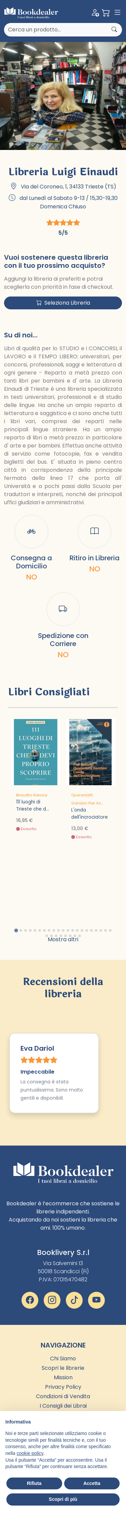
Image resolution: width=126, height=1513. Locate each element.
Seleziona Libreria (63, 303)
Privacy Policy (63, 1387)
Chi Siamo (63, 1358)
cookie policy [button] (29, 1453)
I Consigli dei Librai (63, 1406)
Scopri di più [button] (63, 1499)
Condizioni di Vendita (63, 1396)
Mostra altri (63, 939)
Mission (63, 1377)
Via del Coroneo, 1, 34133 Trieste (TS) (68, 186)
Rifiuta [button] (34, 1483)
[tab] (16, 930)
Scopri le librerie (63, 1368)
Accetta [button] (91, 1483)
